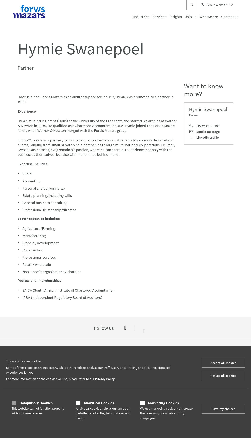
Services (159, 16)
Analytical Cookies (99, 403)
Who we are (208, 16)
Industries (141, 16)
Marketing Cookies (163, 403)
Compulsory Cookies (36, 403)
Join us (190, 16)
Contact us (229, 16)
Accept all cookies (223, 362)
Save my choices (223, 409)
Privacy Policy (105, 378)
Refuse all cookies (223, 375)
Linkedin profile (204, 137)
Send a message (204, 131)
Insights (175, 16)
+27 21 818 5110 (204, 126)
